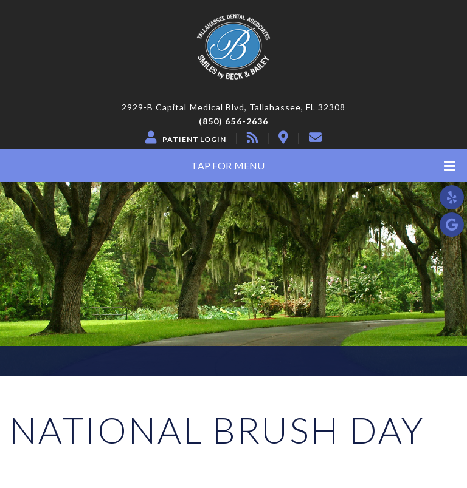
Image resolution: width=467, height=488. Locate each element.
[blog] (252, 137)
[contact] (315, 137)
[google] (452, 224)
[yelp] (452, 197)
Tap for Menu (323, 166)
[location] (283, 137)
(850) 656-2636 (233, 121)
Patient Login (194, 139)
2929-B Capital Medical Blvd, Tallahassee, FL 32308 (234, 107)
